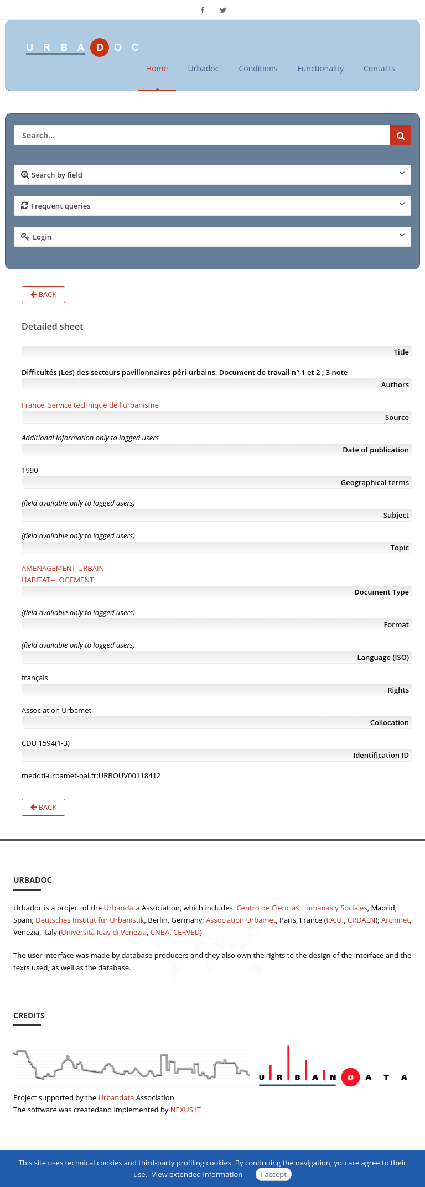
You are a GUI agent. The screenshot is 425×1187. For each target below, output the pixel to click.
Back (43, 294)
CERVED (186, 932)
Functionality (321, 68)
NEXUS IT (185, 1110)
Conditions (258, 68)
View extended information (197, 1174)
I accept (274, 1174)
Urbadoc (203, 68)
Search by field (213, 174)
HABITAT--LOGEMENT (58, 580)
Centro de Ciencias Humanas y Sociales (301, 908)
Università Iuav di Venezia (104, 932)
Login (213, 236)
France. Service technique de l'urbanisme (90, 405)
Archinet (395, 920)
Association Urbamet (241, 920)
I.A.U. (335, 920)
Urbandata (122, 908)
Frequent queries (213, 205)
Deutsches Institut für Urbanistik (89, 920)
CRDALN (361, 920)
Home (157, 68)
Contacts (379, 68)
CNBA (160, 932)
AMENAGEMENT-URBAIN (63, 568)
